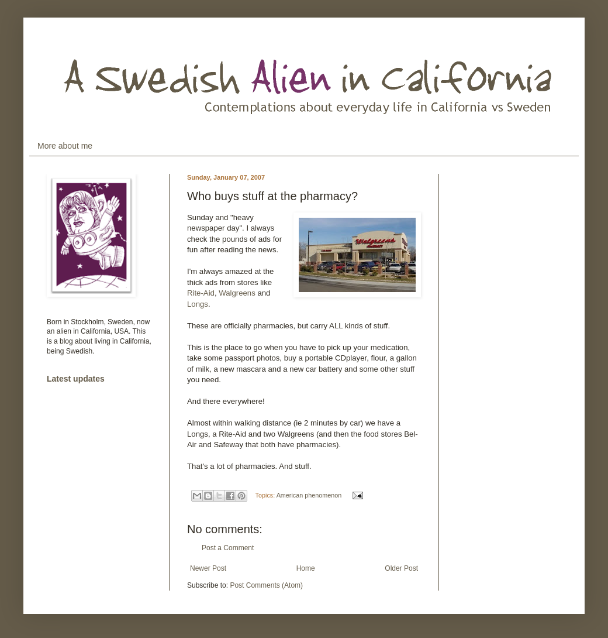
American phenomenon (309, 495)
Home (305, 568)
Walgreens (238, 293)
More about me (64, 145)
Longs (197, 304)
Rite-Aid (201, 293)
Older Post (401, 568)
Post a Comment (228, 548)
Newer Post (208, 568)
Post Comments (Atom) (266, 585)
